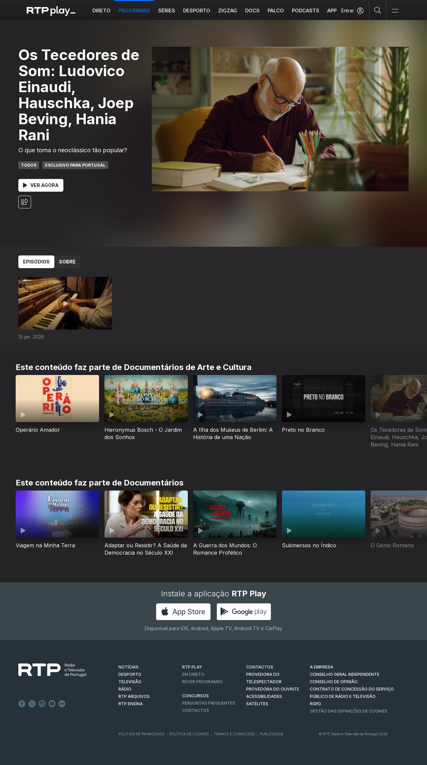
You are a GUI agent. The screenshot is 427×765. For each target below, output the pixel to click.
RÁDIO (124, 689)
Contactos (195, 710)
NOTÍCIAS (128, 667)
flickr (62, 704)
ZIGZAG (227, 10)
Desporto (196, 10)
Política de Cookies (189, 734)
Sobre (67, 261)
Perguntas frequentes (208, 703)
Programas (134, 10)
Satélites (257, 703)
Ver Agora (41, 185)
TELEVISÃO (129, 681)
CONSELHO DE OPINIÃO (334, 681)
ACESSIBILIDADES (264, 696)
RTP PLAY (192, 667)
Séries (166, 10)
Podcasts (305, 10)
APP (332, 10)
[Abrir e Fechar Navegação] (395, 11)
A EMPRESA (321, 667)
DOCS (252, 10)
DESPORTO (129, 674)
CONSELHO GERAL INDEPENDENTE (344, 674)
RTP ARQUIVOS (134, 696)
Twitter (32, 704)
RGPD (315, 703)
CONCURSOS (195, 695)
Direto (101, 10)
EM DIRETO (193, 674)
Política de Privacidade (141, 734)
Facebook (22, 704)
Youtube (52, 704)
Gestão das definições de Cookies (348, 711)
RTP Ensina (130, 703)
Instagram (42, 704)
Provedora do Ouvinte (272, 689)
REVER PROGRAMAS (202, 681)
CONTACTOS (259, 667)
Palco (276, 10)
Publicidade (271, 734)
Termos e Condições (234, 734)
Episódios (36, 261)
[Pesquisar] (377, 10)
